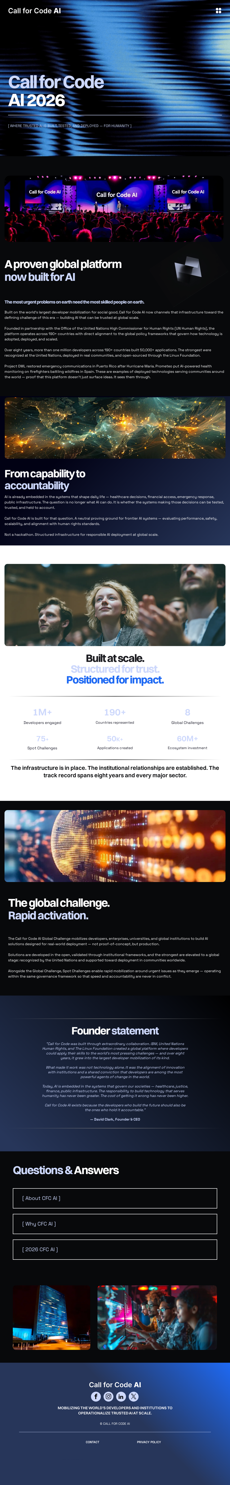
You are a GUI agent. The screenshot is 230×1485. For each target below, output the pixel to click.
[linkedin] (121, 1397)
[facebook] (96, 1397)
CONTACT (92, 1442)
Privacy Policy (149, 1442)
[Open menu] (218, 10)
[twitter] (134, 1397)
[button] (115, 1198)
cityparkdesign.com (77, 1459)
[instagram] (108, 1397)
